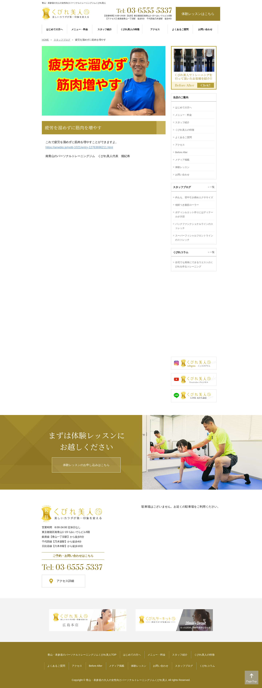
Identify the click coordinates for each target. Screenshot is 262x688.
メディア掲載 (182, 159)
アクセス (180, 144)
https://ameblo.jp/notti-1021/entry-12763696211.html (79, 147)
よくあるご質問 (183, 137)
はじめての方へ (183, 107)
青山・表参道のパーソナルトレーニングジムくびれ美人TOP (81, 654)
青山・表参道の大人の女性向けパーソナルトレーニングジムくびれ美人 (126, 680)
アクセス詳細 (65, 580)
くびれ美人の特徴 (184, 129)
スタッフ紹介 (182, 122)
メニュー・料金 (183, 115)
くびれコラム (207, 665)
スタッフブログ (184, 665)
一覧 (212, 187)
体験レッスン (182, 167)
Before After (181, 152)
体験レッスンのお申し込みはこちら (86, 464)
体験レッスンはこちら (198, 14)
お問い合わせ (182, 174)
